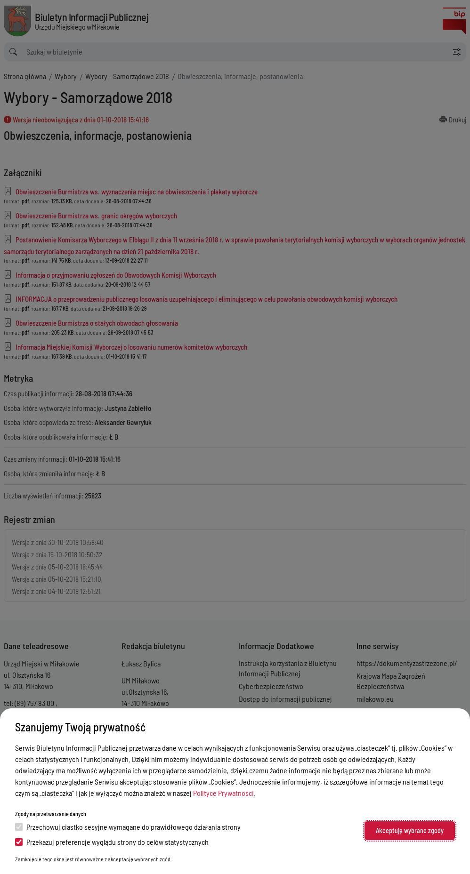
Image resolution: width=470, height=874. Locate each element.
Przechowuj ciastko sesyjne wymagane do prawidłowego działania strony (128, 826)
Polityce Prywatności (223, 792)
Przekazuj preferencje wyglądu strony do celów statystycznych (112, 841)
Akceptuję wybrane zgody (410, 830)
